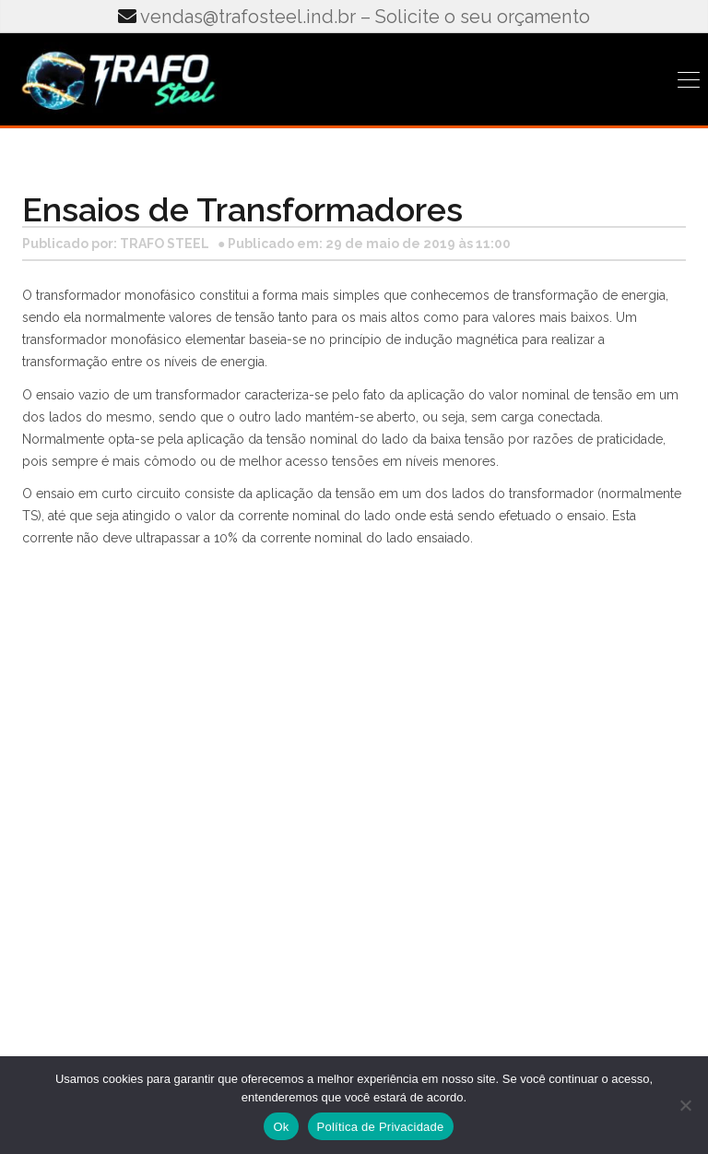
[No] (685, 1105)
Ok (281, 1127)
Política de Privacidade (380, 1127)
